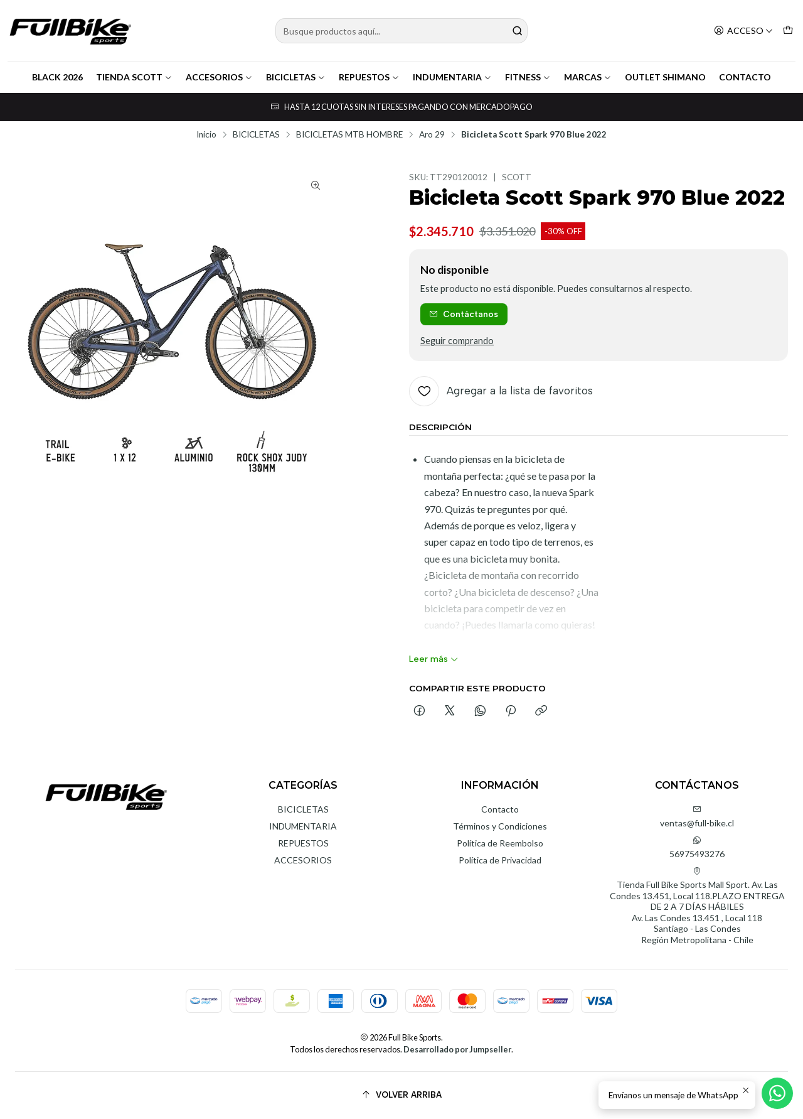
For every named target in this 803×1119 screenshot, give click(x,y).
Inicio (206, 135)
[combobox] (401, 30)
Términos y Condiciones (500, 826)
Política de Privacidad (500, 860)
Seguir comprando (457, 341)
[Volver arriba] (401, 1095)
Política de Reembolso (500, 843)
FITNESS (528, 77)
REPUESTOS (369, 77)
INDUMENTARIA (452, 77)
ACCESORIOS (219, 77)
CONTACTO (745, 77)
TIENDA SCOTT (134, 77)
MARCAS (588, 77)
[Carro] (787, 31)
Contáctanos (463, 314)
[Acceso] (743, 31)
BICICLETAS (296, 77)
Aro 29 (432, 135)
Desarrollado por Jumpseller (457, 1049)
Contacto (500, 809)
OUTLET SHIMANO (665, 77)
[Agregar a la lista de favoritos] (501, 391)
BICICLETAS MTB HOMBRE (349, 135)
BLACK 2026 (57, 77)
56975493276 (697, 847)
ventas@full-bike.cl (697, 816)
